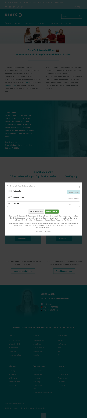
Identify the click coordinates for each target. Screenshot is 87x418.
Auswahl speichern (36, 211)
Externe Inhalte (18, 197)
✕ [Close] (79, 186)
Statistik (16, 204)
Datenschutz (39, 231)
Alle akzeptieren (51, 211)
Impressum (48, 231)
